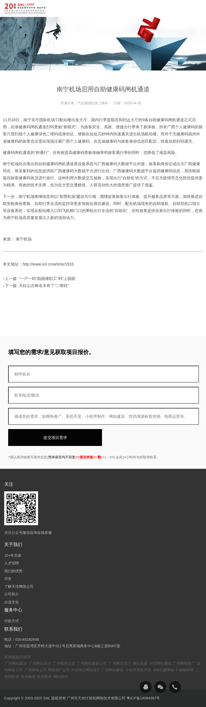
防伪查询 (44, 677)
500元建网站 (163, 670)
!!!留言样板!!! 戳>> (90, 457)
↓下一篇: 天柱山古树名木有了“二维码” (36, 285)
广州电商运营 (64, 663)
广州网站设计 (40, 663)
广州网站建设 (16, 663)
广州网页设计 (120, 663)
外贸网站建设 (161, 663)
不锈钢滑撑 (184, 670)
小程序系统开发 (138, 670)
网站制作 (61, 677)
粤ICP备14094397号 (143, 698)
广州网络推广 (184, 663)
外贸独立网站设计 (85, 670)
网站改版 (140, 663)
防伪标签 (28, 677)
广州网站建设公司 (92, 663)
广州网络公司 (36, 670)
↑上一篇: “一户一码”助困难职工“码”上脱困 (39, 278)
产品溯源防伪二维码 (92, 103)
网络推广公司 (59, 670)
